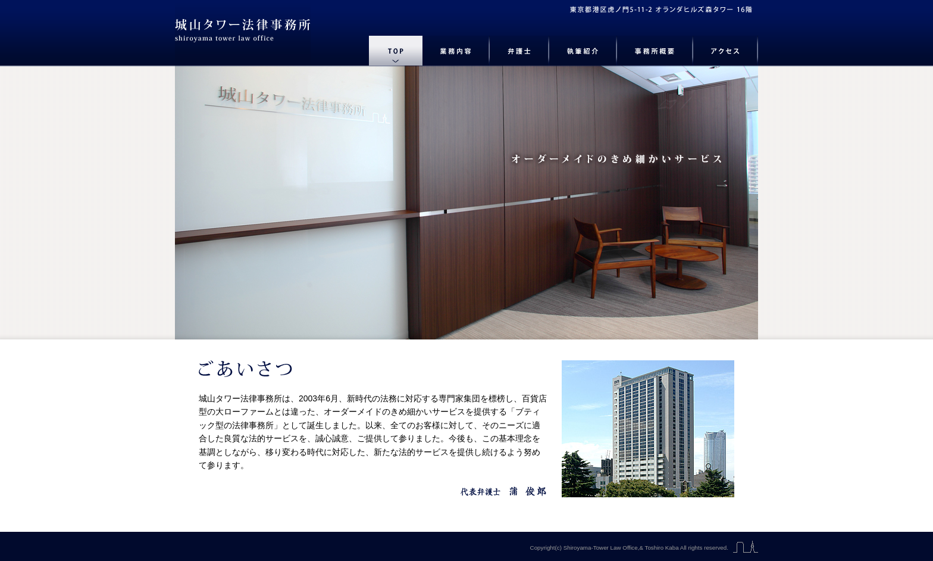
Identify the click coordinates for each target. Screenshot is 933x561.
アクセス (725, 51)
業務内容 (456, 51)
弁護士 (519, 51)
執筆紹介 (583, 51)
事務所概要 (655, 51)
